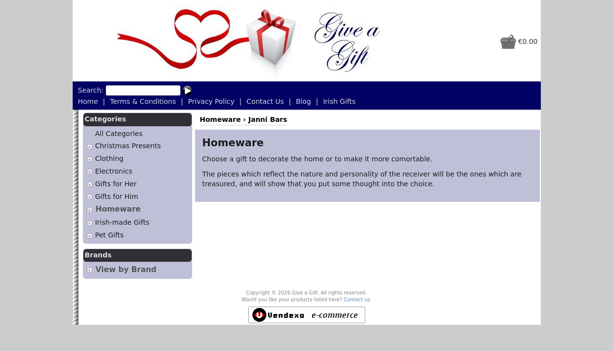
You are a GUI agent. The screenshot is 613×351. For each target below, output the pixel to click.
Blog (303, 101)
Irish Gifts (339, 101)
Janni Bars (267, 119)
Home (88, 101)
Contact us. (358, 299)
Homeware (118, 209)
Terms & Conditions (143, 101)
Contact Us (265, 101)
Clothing (109, 158)
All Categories (118, 133)
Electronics (113, 171)
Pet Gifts (109, 235)
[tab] (89, 146)
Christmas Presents (128, 146)
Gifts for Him (116, 196)
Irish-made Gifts (122, 222)
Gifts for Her (116, 184)
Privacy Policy (211, 101)
